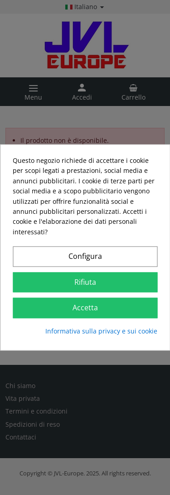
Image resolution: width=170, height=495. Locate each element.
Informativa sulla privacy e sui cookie (101, 331)
